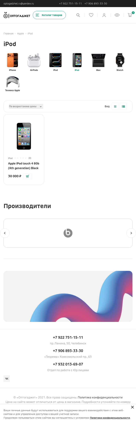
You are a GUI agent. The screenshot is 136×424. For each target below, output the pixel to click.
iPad (55, 62)
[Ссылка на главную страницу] (17, 15)
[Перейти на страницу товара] (23, 134)
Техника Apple (12, 82)
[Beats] (68, 233)
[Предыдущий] (5, 233)
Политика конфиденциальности (100, 397)
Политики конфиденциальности (110, 417)
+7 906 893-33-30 (95, 3)
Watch (120, 62)
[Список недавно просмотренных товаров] (117, 15)
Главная (8, 33)
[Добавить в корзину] (27, 176)
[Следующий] (131, 233)
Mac (98, 62)
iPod (77, 62)
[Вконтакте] (7, 378)
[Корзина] (130, 15)
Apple (20, 33)
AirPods (34, 62)
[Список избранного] (91, 15)
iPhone (12, 62)
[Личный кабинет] (104, 15)
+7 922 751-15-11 (70, 3)
